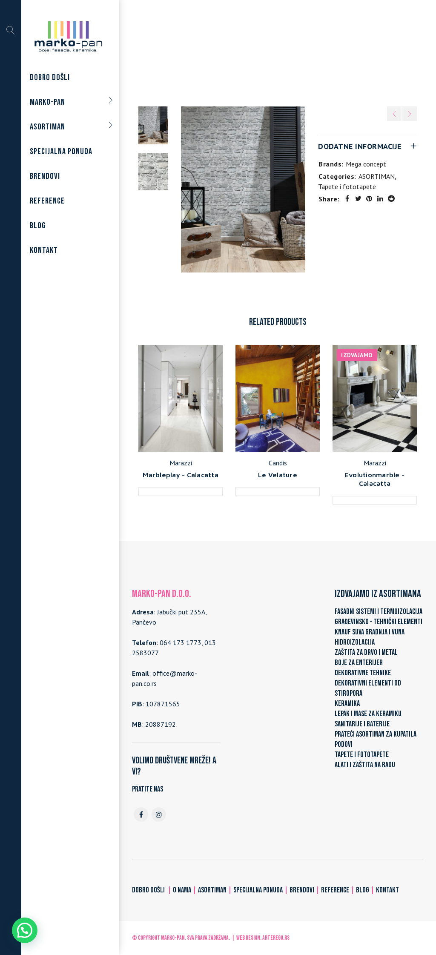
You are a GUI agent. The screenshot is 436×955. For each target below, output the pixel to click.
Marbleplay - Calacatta (180, 475)
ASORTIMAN (225, 52)
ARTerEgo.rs (276, 937)
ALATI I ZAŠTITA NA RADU (365, 764)
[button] (24, 930)
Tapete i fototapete (280, 52)
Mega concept (366, 164)
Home (189, 52)
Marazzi (180, 463)
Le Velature (277, 475)
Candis (278, 463)
